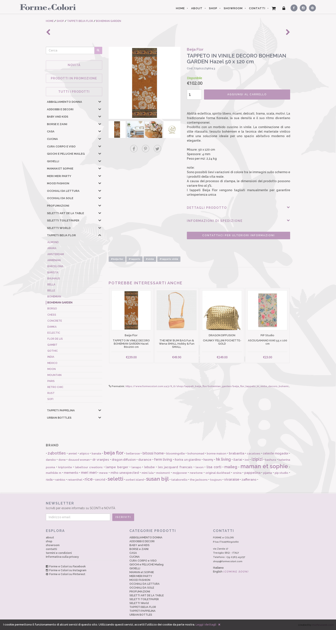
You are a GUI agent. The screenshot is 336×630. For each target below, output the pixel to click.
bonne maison (216, 453)
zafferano (249, 480)
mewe (103, 472)
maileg (230, 467)
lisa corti (214, 467)
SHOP (213, 8)
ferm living (163, 459)
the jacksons (199, 479)
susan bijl (157, 479)
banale (96, 453)
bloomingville (175, 453)
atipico (84, 453)
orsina (237, 472)
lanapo (136, 467)
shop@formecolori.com (227, 561)
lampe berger (117, 467)
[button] (99, 101)
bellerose (133, 453)
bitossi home (153, 453)
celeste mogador (275, 453)
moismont (163, 472)
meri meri (89, 473)
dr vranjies (100, 460)
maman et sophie (264, 466)
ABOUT (196, 8)
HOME (180, 8)
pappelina (252, 473)
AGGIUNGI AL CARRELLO (247, 94)
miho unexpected (125, 473)
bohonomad (196, 453)
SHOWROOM (233, 8)
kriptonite (65, 467)
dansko (51, 459)
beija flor (114, 453)
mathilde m (53, 472)
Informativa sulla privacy (62, 556)
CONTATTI (257, 8)
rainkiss (60, 479)
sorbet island (135, 479)
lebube (149, 467)
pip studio (281, 472)
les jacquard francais (175, 467)
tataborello (179, 479)
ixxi (247, 459)
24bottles (57, 453)
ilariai (237, 460)
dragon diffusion (124, 459)
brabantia (236, 453)
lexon (200, 467)
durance (145, 460)
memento (71, 472)
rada (49, 479)
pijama (267, 472)
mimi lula (148, 472)
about (50, 537)
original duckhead (218, 472)
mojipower (180, 472)
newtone (196, 472)
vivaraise (231, 479)
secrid (100, 480)
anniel (72, 453)
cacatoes (253, 453)
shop (49, 541)
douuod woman (79, 459)
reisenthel (75, 479)
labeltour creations (89, 467)
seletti (115, 479)
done (62, 459)
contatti (51, 549)
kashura (270, 459)
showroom (53, 545)
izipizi (257, 459)
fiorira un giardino (188, 459)
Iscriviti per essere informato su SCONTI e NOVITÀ (168, 505)
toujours (216, 479)
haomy (208, 459)
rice (89, 479)
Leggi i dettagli (206, 624)
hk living (223, 459)
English (231, 571)
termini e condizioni (59, 552)
